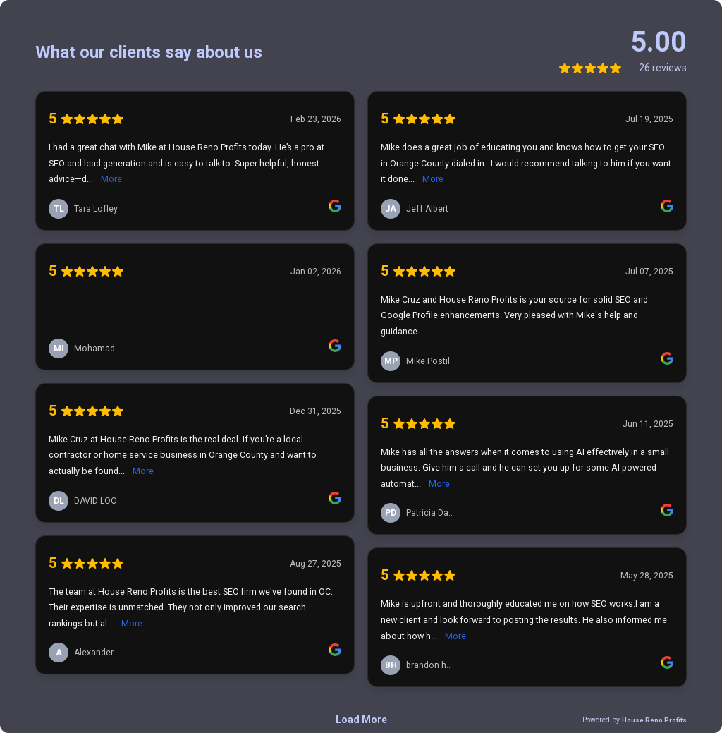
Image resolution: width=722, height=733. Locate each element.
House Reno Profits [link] (654, 720)
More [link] (111, 179)
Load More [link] (361, 719)
